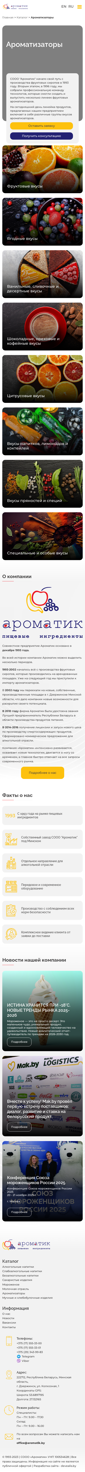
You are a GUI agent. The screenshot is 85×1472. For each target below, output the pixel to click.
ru (71, 6)
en (63, 6)
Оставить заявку (41, 126)
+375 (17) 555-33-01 (29, 1347)
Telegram (26, 1356)
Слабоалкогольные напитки (22, 1271)
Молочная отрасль (15, 1289)
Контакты (9, 1327)
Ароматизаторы (13, 1293)
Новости (8, 1318)
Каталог (22, 17)
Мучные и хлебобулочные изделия (27, 1297)
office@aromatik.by (31, 1443)
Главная (8, 17)
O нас (6, 1314)
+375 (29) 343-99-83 (30, 1352)
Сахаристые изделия (17, 1280)
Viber (23, 1361)
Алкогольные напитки (18, 1266)
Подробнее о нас (42, 773)
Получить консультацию (41, 136)
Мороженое (10, 1284)
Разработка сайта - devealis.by (55, 1466)
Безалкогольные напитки (20, 1275)
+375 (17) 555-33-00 (29, 1343)
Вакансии (9, 1322)
